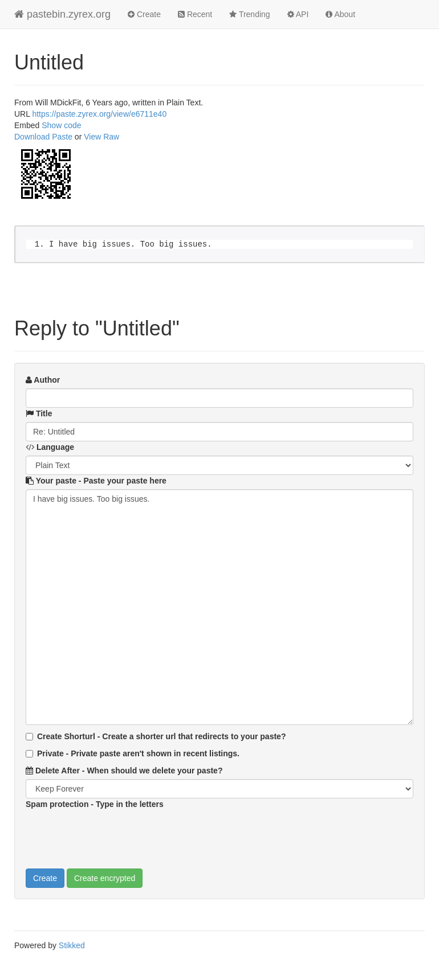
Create (144, 14)
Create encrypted (104, 878)
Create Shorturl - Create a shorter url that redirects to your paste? (156, 736)
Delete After (124, 770)
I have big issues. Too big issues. (219, 607)
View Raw (101, 136)
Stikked (72, 945)
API (298, 14)
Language (50, 447)
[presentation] (112, 835)
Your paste (96, 480)
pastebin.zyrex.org (62, 14)
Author (43, 379)
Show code (61, 125)
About (340, 14)
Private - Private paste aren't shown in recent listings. (132, 753)
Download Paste (43, 136)
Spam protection (95, 804)
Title (39, 413)
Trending (249, 14)
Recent (195, 14)
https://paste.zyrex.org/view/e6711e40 (99, 113)
